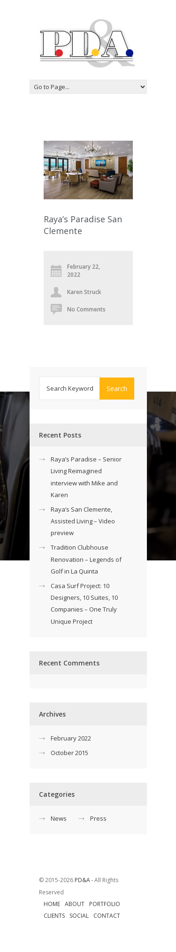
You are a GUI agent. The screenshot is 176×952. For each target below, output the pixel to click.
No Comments (86, 309)
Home (52, 904)
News (59, 818)
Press (98, 818)
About (74, 904)
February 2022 (71, 738)
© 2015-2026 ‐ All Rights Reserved (79, 886)
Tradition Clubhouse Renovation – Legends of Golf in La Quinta (86, 559)
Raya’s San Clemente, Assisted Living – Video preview (83, 521)
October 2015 (69, 752)
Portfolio (104, 904)
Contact (106, 916)
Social (79, 916)
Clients (54, 916)
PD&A (82, 880)
